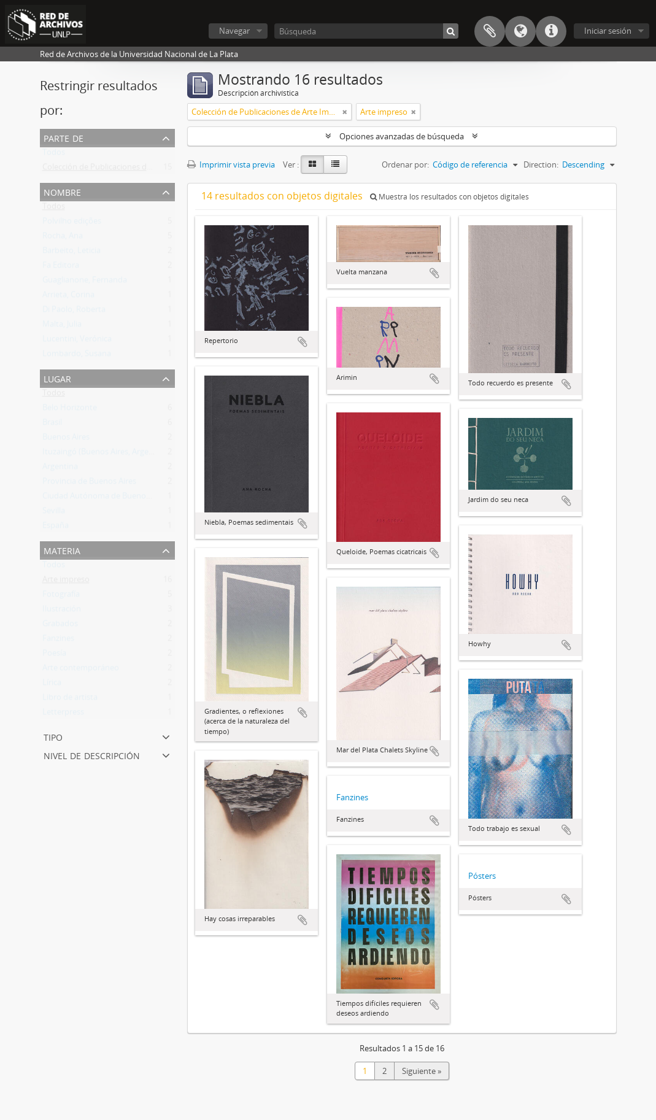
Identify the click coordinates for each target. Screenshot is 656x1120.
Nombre (62, 191)
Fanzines (58, 640)
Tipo (53, 736)
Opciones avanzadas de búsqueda (402, 136)
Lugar (57, 377)
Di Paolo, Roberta (74, 311)
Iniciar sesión (607, 30)
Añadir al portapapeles (302, 342)
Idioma (520, 31)
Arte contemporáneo (80, 670)
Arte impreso (66, 581)
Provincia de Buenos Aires (89, 483)
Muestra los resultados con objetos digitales (449, 196)
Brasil (52, 424)
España (55, 527)
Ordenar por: (405, 164)
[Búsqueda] (366, 31)
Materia (62, 549)
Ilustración (61, 611)
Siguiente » (421, 1070)
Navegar (234, 30)
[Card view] (312, 164)
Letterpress (63, 714)
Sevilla (53, 513)
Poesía (54, 655)
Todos (53, 154)
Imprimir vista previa (231, 164)
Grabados (60, 625)
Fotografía (61, 596)
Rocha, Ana (62, 238)
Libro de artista (70, 699)
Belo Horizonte (69, 409)
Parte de (63, 137)
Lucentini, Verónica (77, 341)
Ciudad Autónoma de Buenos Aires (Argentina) (127, 498)
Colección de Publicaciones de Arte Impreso (121, 169)
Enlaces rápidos (551, 31)
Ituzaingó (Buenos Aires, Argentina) (106, 454)
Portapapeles (489, 31)
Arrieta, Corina (68, 297)
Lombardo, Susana (76, 355)
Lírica (51, 684)
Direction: (540, 164)
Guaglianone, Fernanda (84, 282)
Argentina (60, 468)
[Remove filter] (344, 112)
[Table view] (335, 164)
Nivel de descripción (92, 754)
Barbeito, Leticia (71, 252)
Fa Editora (60, 267)
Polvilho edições (71, 223)
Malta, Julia (62, 326)
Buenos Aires (66, 439)
